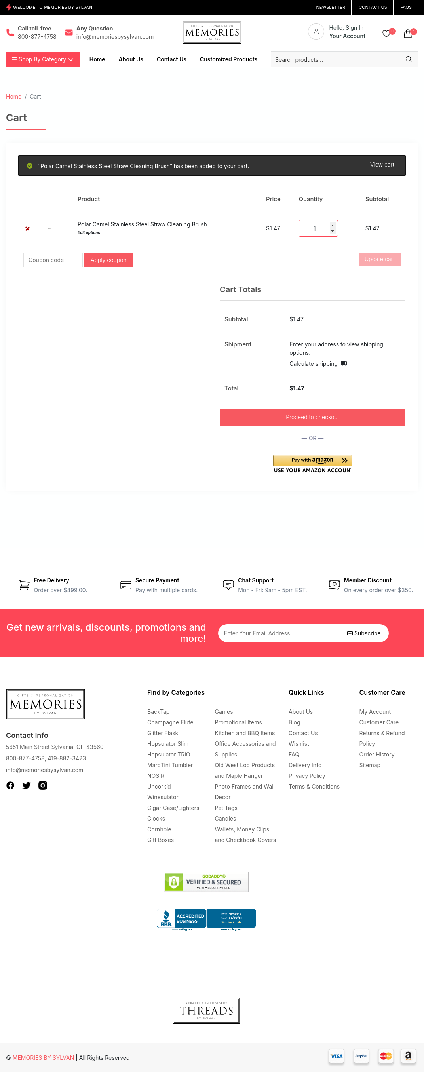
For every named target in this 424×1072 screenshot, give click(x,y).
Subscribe (364, 633)
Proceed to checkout (312, 417)
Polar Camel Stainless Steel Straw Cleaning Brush (142, 224)
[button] (313, 464)
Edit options (89, 232)
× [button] (27, 228)
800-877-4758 (25, 758)
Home (13, 96)
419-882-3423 (67, 758)
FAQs (406, 7)
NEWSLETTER (331, 7)
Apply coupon (109, 260)
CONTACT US (373, 7)
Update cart (380, 259)
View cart (382, 164)
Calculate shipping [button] (313, 363)
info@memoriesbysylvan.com (44, 769)
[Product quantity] (318, 228)
